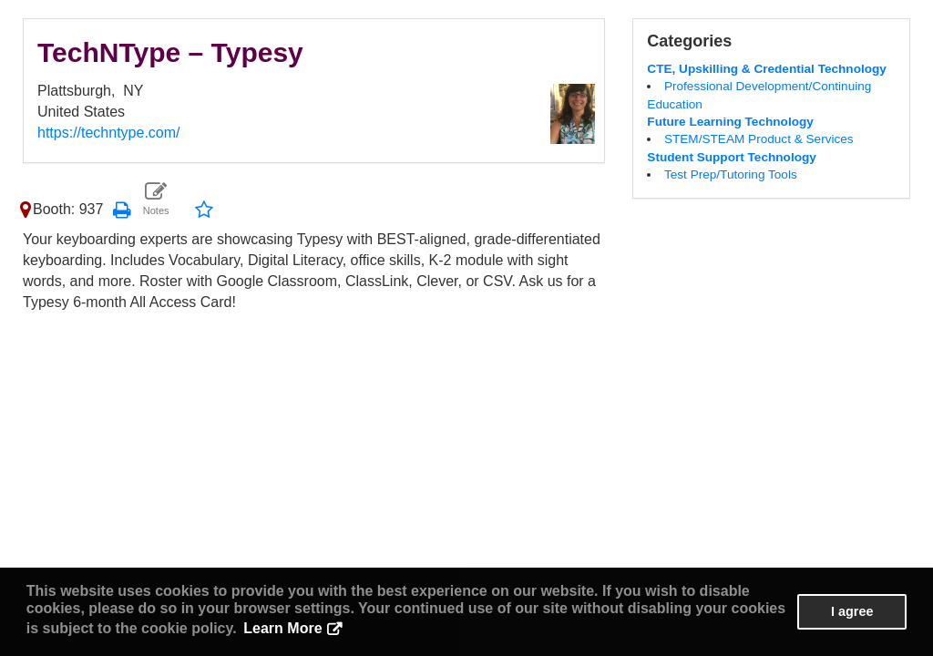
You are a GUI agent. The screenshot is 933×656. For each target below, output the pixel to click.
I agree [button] (852, 611)
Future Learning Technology (730, 121)
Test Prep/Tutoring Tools (730, 174)
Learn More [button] (282, 628)
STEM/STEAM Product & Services (759, 139)
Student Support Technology (731, 157)
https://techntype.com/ (108, 132)
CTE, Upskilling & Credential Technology (767, 69)
